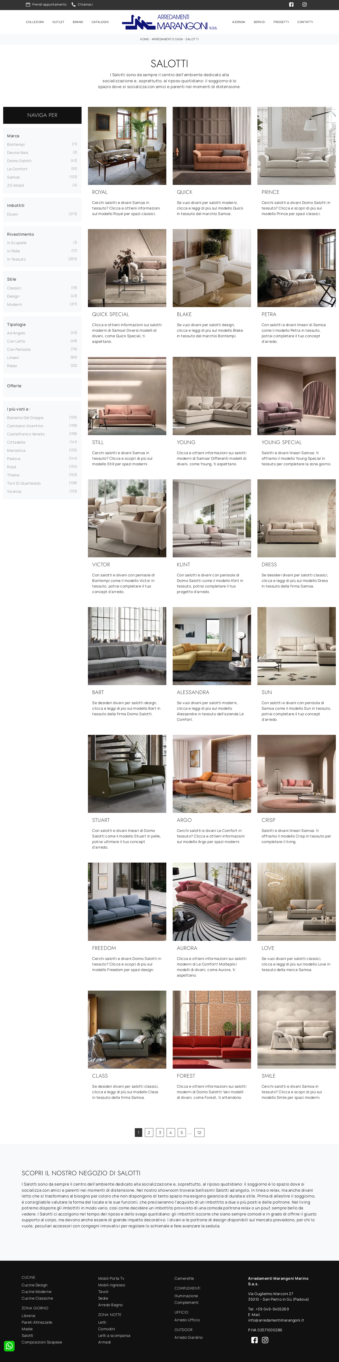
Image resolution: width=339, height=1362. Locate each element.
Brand (78, 22)
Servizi (259, 22)
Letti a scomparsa (114, 1334)
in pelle (13, 250)
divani (12, 213)
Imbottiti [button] (16, 205)
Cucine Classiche (37, 1297)
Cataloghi (100, 22)
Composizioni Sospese (42, 1341)
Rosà (11, 466)
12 (199, 1132)
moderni (14, 303)
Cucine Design (35, 1284)
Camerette (184, 1277)
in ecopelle (17, 242)
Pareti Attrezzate (37, 1321)
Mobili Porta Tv (111, 1277)
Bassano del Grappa (25, 417)
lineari (13, 356)
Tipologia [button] (16, 324)
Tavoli (103, 1290)
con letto (16, 340)
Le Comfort (17, 168)
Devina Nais (17, 151)
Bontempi (16, 143)
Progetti (281, 22)
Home (144, 38)
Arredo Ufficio (187, 1319)
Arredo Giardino (189, 1336)
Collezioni (35, 22)
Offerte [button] (14, 385)
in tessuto (16, 258)
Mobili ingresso (111, 1284)
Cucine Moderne (36, 1290)
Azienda (238, 22)
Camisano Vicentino (25, 425)
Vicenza (14, 490)
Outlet (58, 22)
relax (12, 365)
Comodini (106, 1328)
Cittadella (16, 441)
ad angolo (16, 332)
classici (14, 287)
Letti (102, 1321)
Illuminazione (186, 1295)
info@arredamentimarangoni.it (276, 1319)
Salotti (192, 38)
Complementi (187, 1301)
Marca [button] (13, 135)
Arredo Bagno (110, 1304)
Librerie (28, 1315)
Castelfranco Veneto (26, 433)
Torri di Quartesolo (24, 482)
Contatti (305, 22)
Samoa (13, 176)
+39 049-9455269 (272, 1308)
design (13, 295)
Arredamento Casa (167, 38)
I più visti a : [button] (19, 408)
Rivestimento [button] (20, 233)
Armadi (104, 1341)
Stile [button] (11, 278)
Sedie (103, 1297)
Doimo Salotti (19, 160)
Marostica (16, 449)
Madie (27, 1328)
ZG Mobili (15, 184)
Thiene (13, 474)
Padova (13, 458)
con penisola (18, 348)
